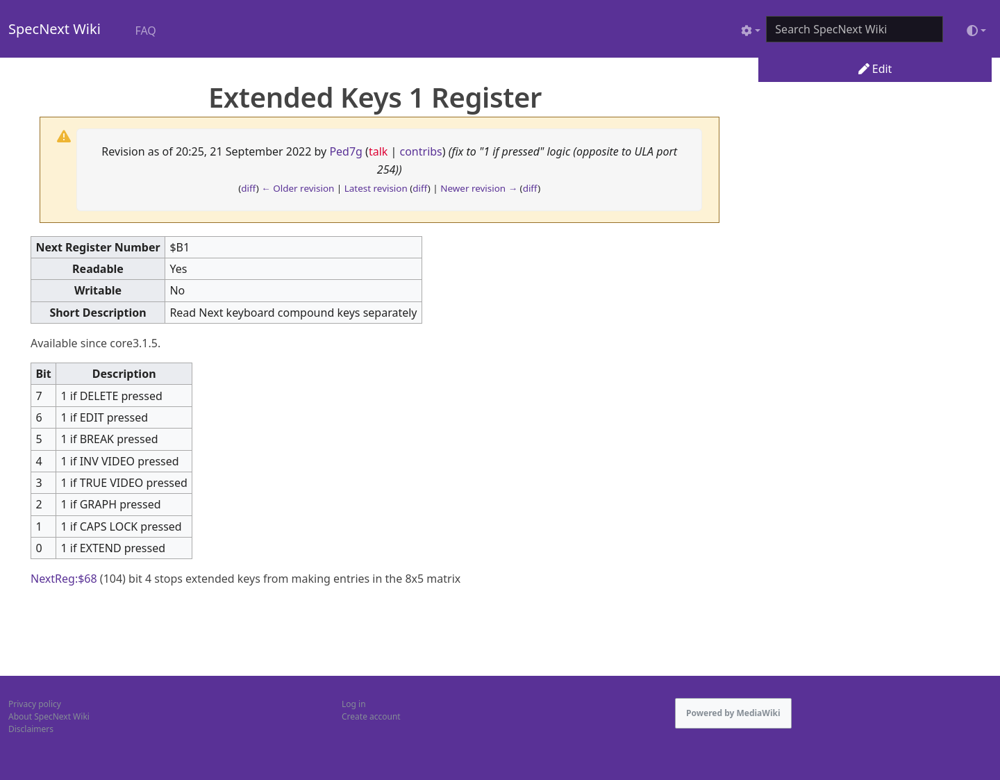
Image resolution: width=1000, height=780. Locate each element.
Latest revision (376, 188)
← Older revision (297, 188)
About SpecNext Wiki (49, 716)
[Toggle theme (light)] (976, 30)
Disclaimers (30, 729)
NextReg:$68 (64, 578)
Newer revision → (478, 188)
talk (378, 151)
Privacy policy (34, 704)
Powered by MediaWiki (733, 713)
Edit (875, 68)
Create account (371, 716)
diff (248, 188)
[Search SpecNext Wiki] (854, 29)
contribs (421, 151)
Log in (354, 704)
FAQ (145, 30)
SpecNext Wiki (54, 28)
